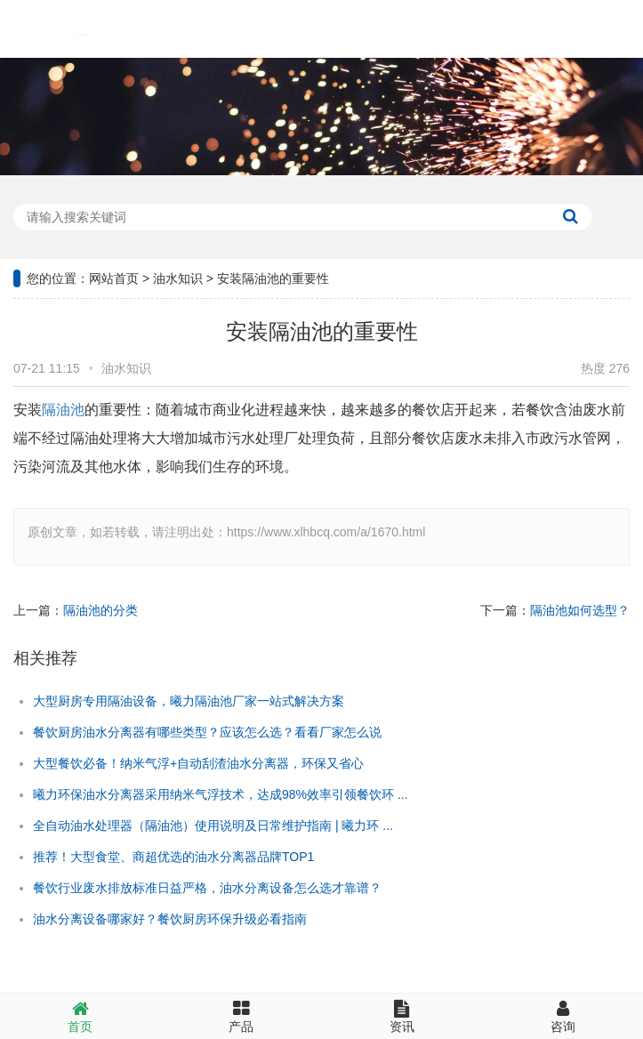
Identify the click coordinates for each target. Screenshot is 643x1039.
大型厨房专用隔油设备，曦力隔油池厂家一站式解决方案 (188, 701)
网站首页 (114, 278)
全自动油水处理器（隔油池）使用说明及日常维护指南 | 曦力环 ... (213, 825)
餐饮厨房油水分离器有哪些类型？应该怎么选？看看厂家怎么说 (207, 732)
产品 (241, 1017)
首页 (80, 1017)
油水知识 (178, 278)
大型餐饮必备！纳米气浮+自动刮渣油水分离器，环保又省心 (198, 763)
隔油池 (63, 409)
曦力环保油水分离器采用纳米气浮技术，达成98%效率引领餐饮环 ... (220, 794)
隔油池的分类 (100, 610)
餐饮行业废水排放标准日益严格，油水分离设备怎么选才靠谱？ (207, 888)
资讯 (402, 1017)
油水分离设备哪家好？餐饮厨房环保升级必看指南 (170, 919)
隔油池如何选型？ (580, 610)
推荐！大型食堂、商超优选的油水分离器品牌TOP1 (173, 857)
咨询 (562, 1017)
